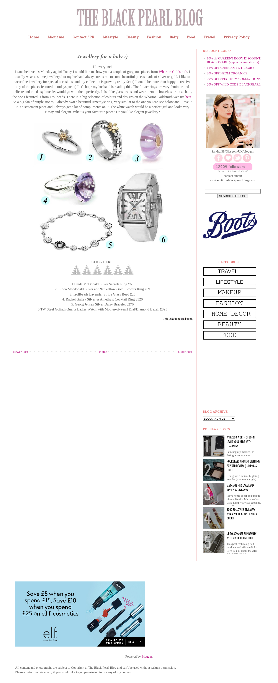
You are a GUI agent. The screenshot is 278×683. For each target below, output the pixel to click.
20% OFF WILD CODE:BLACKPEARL (234, 84)
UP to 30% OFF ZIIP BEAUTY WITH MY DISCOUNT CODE (241, 535)
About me (55, 37)
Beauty (132, 37)
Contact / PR (83, 37)
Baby (174, 37)
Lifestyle (110, 37)
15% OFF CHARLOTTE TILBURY (230, 67)
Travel (210, 37)
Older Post (185, 351)
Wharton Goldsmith (173, 72)
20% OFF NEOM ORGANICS (227, 73)
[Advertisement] (235, 375)
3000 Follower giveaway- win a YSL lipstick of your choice (242, 513)
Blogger (147, 656)
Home (33, 37)
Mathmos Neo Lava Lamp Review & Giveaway (240, 487)
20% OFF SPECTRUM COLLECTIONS (234, 78)
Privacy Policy (237, 37)
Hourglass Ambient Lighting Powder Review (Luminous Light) (243, 465)
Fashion (154, 37)
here (188, 97)
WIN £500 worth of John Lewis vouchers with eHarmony (241, 441)
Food (190, 37)
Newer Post (20, 351)
